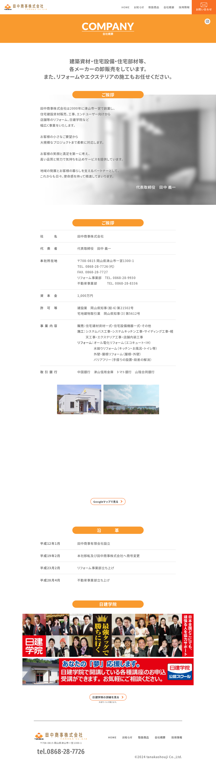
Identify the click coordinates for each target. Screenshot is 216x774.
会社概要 (168, 7)
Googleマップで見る (105, 515)
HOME (125, 7)
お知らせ (139, 7)
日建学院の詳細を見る (105, 711)
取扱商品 (153, 7)
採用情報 (184, 7)
